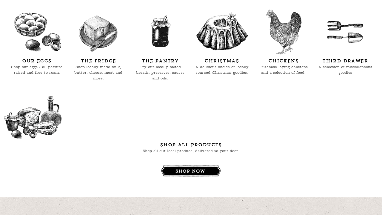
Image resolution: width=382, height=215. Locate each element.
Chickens (283, 61)
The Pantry (160, 61)
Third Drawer (345, 61)
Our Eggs (36, 61)
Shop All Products (191, 145)
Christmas (221, 61)
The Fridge (98, 61)
